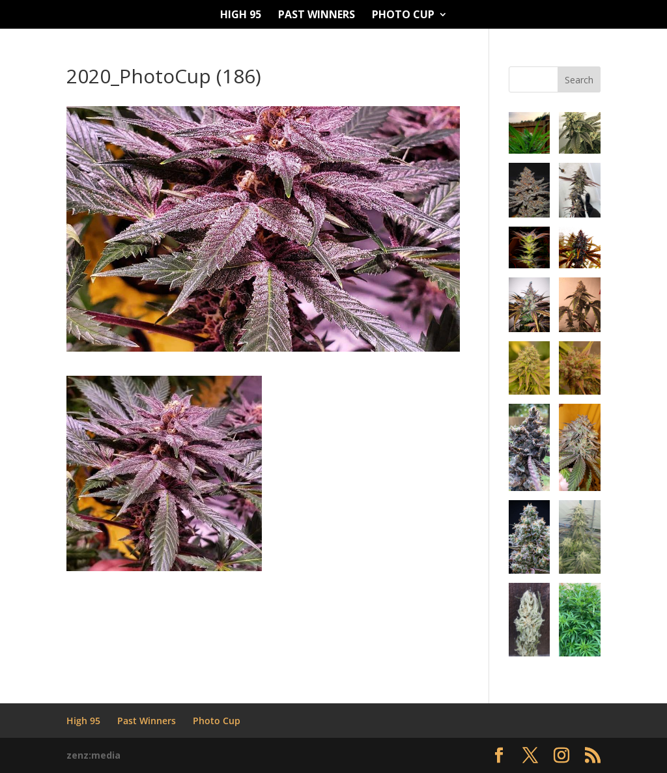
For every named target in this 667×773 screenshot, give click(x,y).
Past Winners (316, 15)
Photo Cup (403, 15)
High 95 (240, 15)
